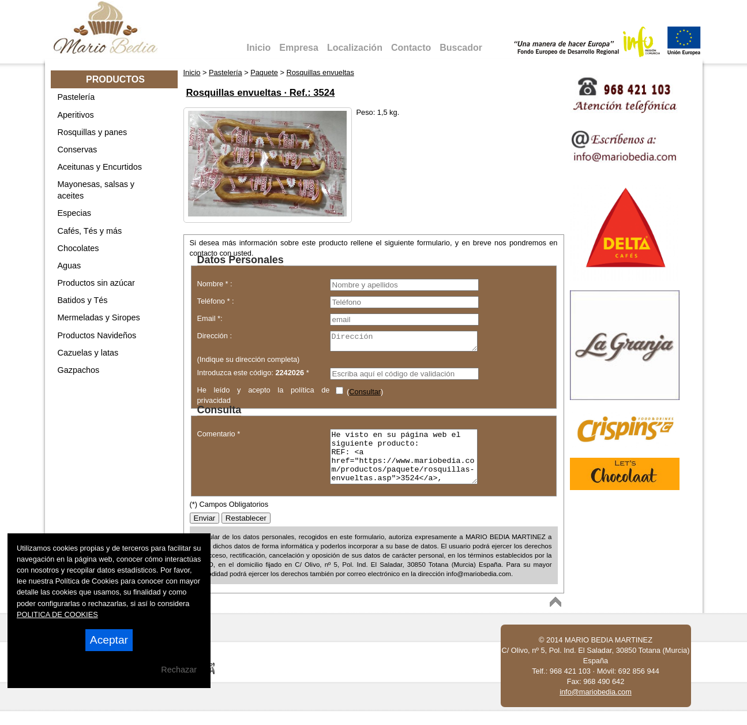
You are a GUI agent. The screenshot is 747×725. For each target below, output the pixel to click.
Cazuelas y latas (88, 352)
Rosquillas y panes (92, 132)
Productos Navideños (97, 335)
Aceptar (109, 640)
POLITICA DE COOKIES (57, 614)
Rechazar (179, 669)
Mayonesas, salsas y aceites (96, 190)
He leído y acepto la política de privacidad (263, 397)
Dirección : (214, 335)
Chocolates (78, 248)
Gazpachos (79, 370)
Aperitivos (76, 114)
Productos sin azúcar (96, 282)
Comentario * (219, 437)
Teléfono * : (215, 301)
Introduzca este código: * (253, 376)
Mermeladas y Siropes (99, 317)
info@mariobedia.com (596, 705)
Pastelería (76, 97)
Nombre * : (214, 283)
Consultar (365, 395)
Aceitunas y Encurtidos (100, 166)
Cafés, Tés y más (90, 231)
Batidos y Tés (83, 300)
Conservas (77, 149)
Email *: (210, 318)
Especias (74, 213)
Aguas (69, 265)
